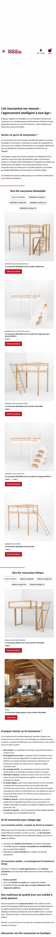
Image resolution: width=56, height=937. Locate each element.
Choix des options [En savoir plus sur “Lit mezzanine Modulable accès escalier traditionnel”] (13, 271)
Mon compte (41, 53)
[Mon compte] (41, 50)
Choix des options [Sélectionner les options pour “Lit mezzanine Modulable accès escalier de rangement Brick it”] (13, 484)
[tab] (18, 197)
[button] (2, 51)
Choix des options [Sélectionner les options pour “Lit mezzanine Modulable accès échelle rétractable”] (13, 414)
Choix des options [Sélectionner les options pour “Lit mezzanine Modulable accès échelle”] (13, 554)
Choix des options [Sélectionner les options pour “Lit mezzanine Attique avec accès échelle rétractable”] (13, 650)
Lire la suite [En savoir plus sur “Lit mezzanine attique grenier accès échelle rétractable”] (11, 717)
